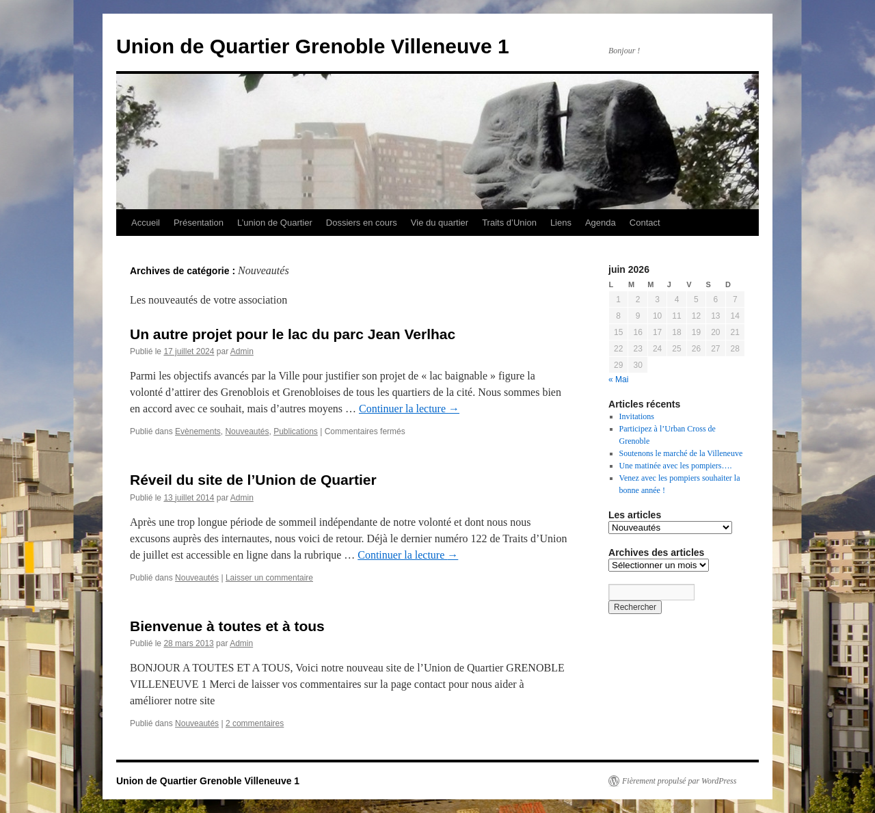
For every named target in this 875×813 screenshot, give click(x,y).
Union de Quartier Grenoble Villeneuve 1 (312, 46)
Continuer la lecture (409, 408)
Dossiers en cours (361, 222)
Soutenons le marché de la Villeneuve (681, 453)
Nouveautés (247, 431)
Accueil (145, 222)
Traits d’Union (509, 222)
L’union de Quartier (274, 222)
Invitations (636, 416)
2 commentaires (255, 723)
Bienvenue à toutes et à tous (227, 626)
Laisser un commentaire (269, 578)
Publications (295, 431)
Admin (242, 351)
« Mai (618, 379)
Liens (560, 222)
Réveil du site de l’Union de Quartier (253, 480)
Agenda (600, 222)
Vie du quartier (439, 222)
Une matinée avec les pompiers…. (675, 465)
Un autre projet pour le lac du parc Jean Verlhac (292, 334)
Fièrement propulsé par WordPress (679, 781)
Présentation (199, 222)
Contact (645, 222)
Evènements (198, 431)
